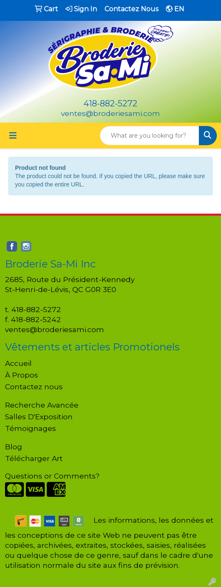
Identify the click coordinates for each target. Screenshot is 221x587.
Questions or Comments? (52, 475)
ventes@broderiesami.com (110, 113)
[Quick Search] (149, 135)
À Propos (21, 374)
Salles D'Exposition (39, 416)
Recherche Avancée (42, 405)
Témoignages (30, 428)
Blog (13, 446)
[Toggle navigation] (13, 135)
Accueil (18, 363)
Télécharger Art (34, 458)
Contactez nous (34, 386)
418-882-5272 (110, 103)
